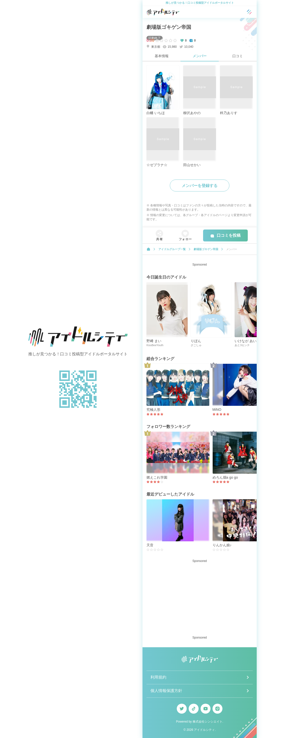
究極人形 (153, 410)
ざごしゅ (196, 345)
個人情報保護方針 (166, 691)
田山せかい (192, 165)
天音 (149, 545)
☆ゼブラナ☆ (156, 165)
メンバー (200, 56)
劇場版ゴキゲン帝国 (168, 27)
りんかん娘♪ (222, 545)
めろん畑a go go (225, 477)
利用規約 (158, 677)
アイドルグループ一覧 (172, 249)
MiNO (217, 410)
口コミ (237, 56)
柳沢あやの (192, 113)
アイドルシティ (204, 730)
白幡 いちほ (155, 113)
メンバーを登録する (199, 186)
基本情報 (162, 56)
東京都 (153, 46)
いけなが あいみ (247, 341)
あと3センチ (242, 345)
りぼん (196, 341)
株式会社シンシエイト (207, 721)
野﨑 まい (153, 341)
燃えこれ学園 (156, 477)
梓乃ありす (228, 113)
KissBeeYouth (154, 345)
